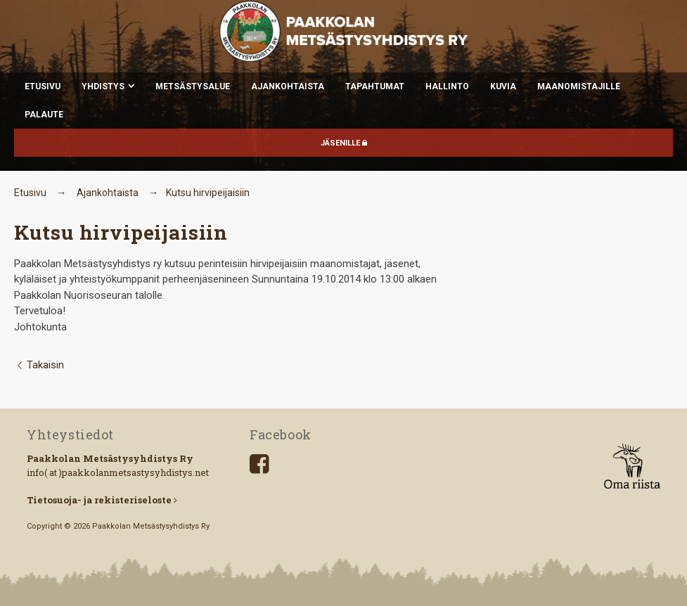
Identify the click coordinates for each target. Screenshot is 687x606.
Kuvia (503, 86)
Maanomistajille (578, 86)
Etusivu (42, 86)
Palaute (44, 115)
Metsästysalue (192, 86)
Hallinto (447, 86)
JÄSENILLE (344, 143)
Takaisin (39, 365)
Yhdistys (103, 86)
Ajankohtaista (287, 86)
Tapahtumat (374, 86)
